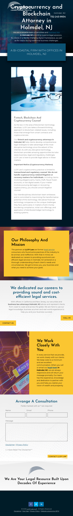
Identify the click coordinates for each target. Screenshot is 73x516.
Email (29, 410)
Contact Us (8, 323)
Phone (50, 410)
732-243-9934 (58, 16)
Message (9, 421)
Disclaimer (10, 445)
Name (8, 410)
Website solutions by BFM (50, 511)
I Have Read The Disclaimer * (19, 450)
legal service (49, 250)
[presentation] (20, 457)
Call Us (67, 318)
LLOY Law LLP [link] (32, 509)
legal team (52, 368)
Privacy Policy (22, 445)
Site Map (25, 511)
